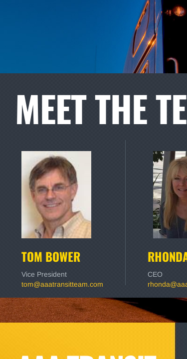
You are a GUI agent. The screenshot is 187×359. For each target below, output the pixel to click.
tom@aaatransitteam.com (62, 284)
